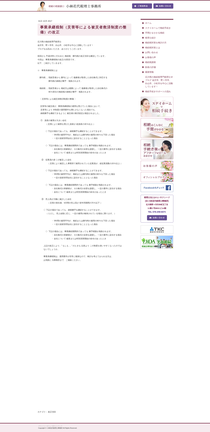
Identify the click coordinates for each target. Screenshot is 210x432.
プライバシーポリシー (45, 426)
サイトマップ (58, 426)
